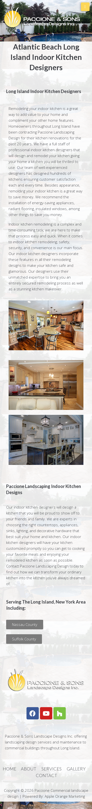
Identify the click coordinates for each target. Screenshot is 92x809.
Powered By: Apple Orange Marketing (54, 796)
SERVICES (51, 768)
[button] (24, 624)
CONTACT (46, 775)
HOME (9, 768)
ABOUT (28, 768)
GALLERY (76, 768)
